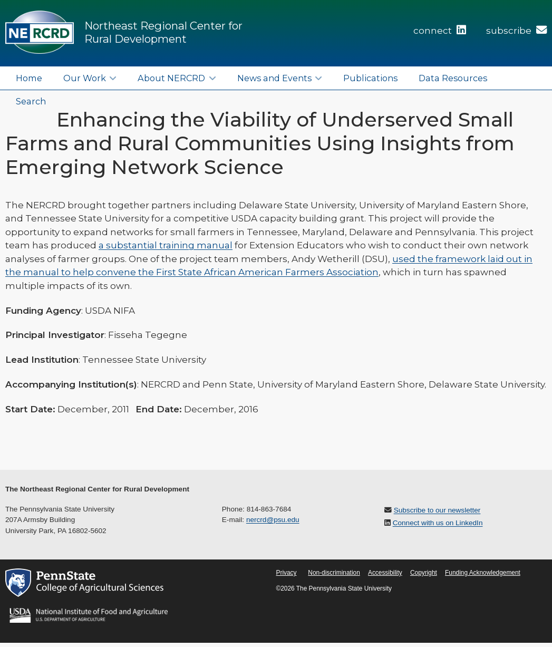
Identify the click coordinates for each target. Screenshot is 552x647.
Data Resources (453, 78)
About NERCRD (171, 78)
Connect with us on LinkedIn (438, 523)
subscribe (516, 30)
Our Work (84, 78)
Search (31, 101)
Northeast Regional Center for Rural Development (163, 32)
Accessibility (385, 572)
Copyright (423, 572)
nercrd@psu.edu (272, 520)
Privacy (286, 572)
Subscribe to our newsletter (437, 510)
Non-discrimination (334, 572)
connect (439, 30)
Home (29, 78)
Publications (370, 78)
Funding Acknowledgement (482, 572)
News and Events (274, 78)
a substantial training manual (166, 245)
